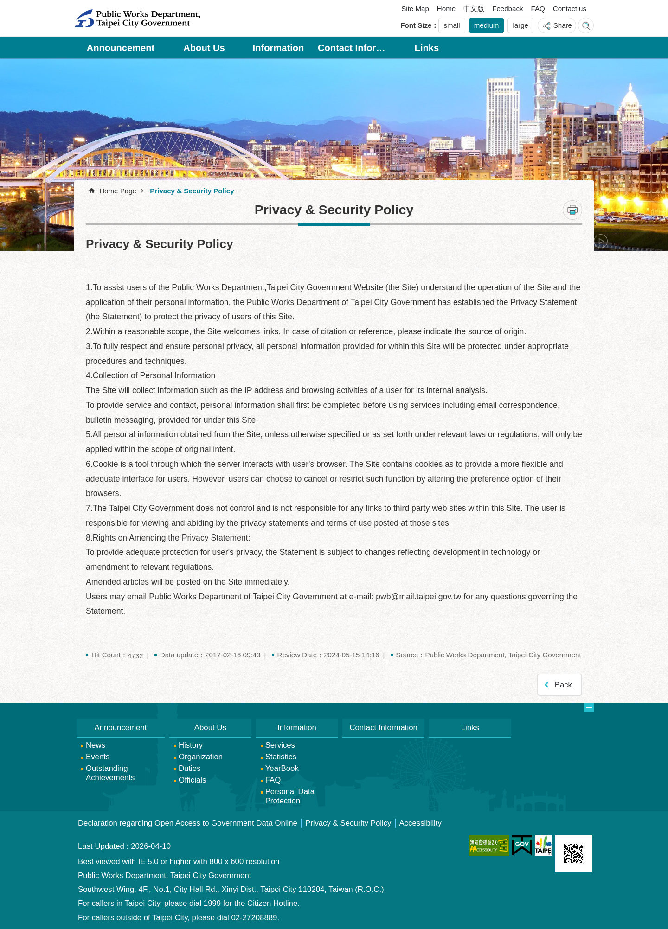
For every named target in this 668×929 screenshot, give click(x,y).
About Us (204, 48)
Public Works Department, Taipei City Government (137, 18)
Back (563, 685)
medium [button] (486, 25)
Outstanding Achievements (110, 773)
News (95, 745)
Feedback (507, 9)
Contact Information (352, 48)
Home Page (117, 191)
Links (427, 48)
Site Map (415, 9)
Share (562, 25)
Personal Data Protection (290, 796)
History (191, 745)
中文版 (473, 9)
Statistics (280, 756)
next (601, 241)
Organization (201, 756)
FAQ (538, 9)
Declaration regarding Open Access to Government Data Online (187, 823)
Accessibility (420, 823)
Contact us (569, 9)
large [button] (520, 25)
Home (446, 9)
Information (278, 48)
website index (586, 25)
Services (280, 745)
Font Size (415, 25)
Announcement (121, 48)
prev (100, 241)
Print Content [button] (572, 210)
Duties (190, 768)
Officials (192, 780)
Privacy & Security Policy (192, 191)
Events (97, 756)
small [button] (451, 25)
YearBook (282, 768)
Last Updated (101, 846)
